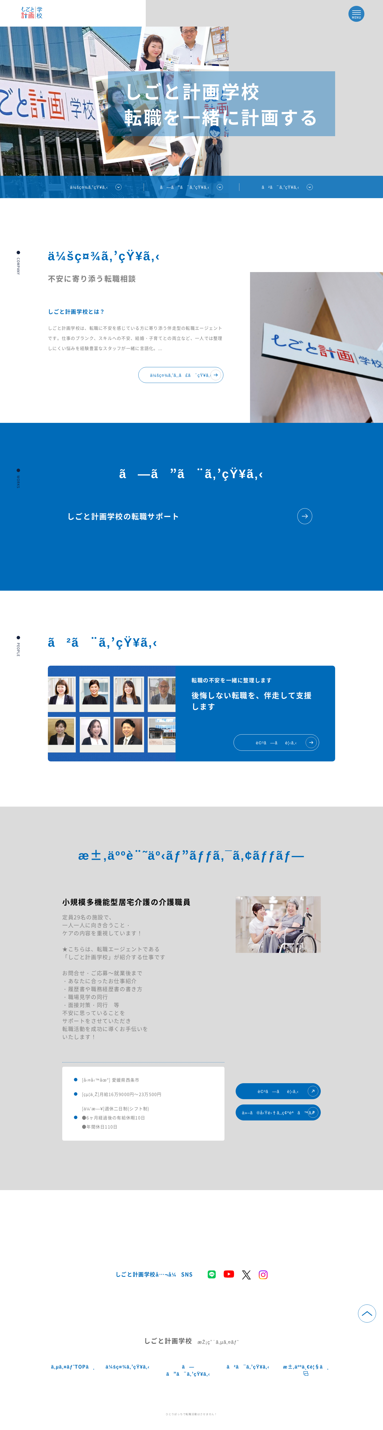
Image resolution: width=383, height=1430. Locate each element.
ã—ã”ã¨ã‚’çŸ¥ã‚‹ (188, 1370)
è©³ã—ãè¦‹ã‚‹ (288, 1091)
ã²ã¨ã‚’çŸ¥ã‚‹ (280, 187)
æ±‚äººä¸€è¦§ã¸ (306, 1369)
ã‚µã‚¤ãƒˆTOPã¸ (73, 1366)
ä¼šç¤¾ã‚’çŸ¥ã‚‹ (89, 187)
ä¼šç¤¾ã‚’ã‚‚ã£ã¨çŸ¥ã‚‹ (185, 375)
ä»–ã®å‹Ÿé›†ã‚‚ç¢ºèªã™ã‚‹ (280, 1112)
